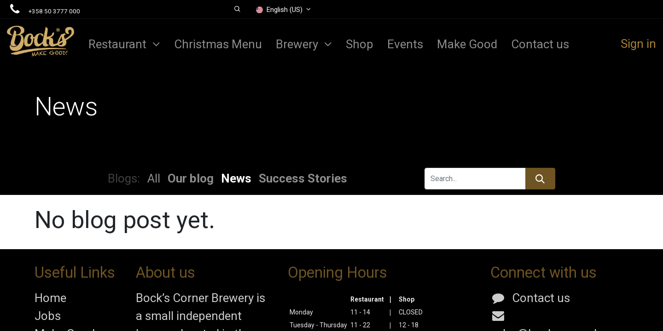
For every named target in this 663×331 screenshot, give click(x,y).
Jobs (48, 316)
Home (50, 298)
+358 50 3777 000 (54, 11)
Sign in (638, 44)
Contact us (541, 298)
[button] (237, 9)
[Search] (540, 178)
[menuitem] (218, 44)
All (153, 178)
